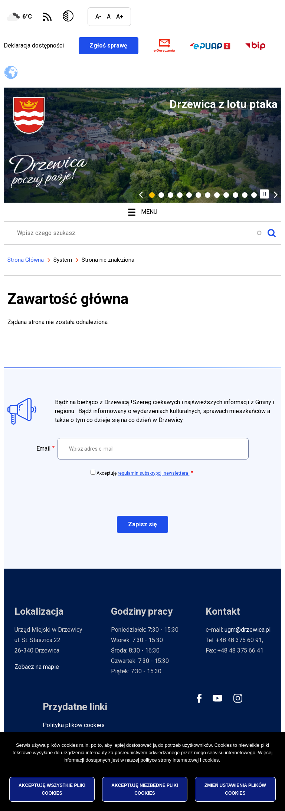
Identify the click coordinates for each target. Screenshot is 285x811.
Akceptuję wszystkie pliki (52, 789)
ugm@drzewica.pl (248, 629)
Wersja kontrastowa (69, 16)
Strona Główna (25, 259)
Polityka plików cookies (74, 725)
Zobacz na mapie (36, 666)
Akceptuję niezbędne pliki (144, 789)
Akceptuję (142, 473)
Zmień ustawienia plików (235, 789)
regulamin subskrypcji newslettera (153, 473)
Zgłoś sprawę (114, 45)
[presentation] (142, 495)
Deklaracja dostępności (34, 45)
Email (43, 448)
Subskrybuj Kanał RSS (47, 17)
